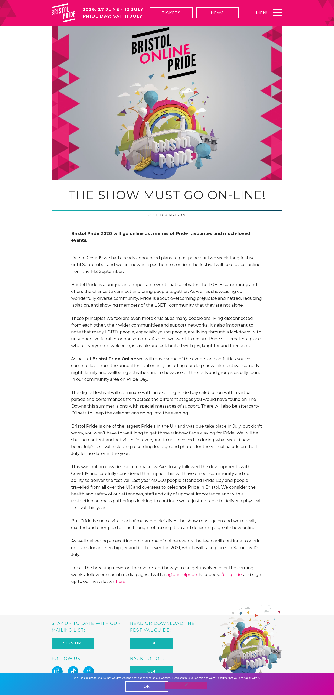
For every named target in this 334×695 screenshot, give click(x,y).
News (217, 12)
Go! (151, 643)
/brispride (231, 574)
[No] (186, 685)
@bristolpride (182, 574)
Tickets (171, 12)
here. (121, 581)
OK (147, 686)
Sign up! (72, 643)
